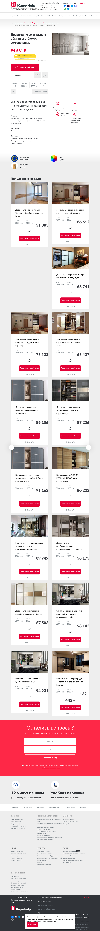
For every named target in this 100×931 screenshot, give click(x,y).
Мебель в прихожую (17, 856)
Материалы (63, 15)
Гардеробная (67, 824)
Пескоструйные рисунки (44, 854)
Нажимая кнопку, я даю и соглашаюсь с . (50, 767)
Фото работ (79, 15)
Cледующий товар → (40, 91)
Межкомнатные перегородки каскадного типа (49, 820)
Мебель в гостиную (17, 851)
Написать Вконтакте (47, 909)
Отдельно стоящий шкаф (71, 821)
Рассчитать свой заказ (26, 67)
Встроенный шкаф (68, 819)
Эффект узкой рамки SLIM (71, 851)
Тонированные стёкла (43, 851)
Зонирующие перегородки (45, 839)
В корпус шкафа (16, 824)
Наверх (85, 898)
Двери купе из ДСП (17, 887)
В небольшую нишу (17, 819)
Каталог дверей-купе (21, 23)
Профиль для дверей (17, 885)
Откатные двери (16, 889)
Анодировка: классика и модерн (73, 860)
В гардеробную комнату (18, 826)
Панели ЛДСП (41, 860)
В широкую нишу (16, 821)
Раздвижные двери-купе (18, 878)
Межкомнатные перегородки (29, 15)
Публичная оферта (82, 929)
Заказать (17, 75)
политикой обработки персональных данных (42, 921)
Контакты (94, 15)
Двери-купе (13, 15)
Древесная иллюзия (69, 858)
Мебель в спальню (16, 858)
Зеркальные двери (16, 881)
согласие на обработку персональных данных (50, 765)
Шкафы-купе (45, 15)
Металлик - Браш (68, 856)
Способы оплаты (70, 807)
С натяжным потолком (51, 23)
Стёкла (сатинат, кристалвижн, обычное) (49, 858)
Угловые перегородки (43, 829)
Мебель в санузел (16, 860)
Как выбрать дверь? (18, 873)
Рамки (71, 15)
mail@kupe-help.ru (46, 905)
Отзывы (87, 15)
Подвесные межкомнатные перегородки (49, 837)
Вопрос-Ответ (15, 876)
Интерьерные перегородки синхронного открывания (49, 824)
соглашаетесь (42, 919)
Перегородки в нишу (43, 835)
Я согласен (32, 925)
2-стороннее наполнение (44, 864)
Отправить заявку (50, 758)
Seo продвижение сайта (75, 917)
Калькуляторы (27, 807)
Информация (84, 921)
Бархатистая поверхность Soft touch (74, 854)
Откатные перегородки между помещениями (46, 832)
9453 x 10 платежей (25, 57)
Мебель (54, 15)
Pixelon (87, 915)
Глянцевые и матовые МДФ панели (47, 856)
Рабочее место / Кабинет (18, 854)
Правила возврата (54, 807)
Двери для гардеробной (18, 883)
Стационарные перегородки (45, 827)
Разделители (67, 862)
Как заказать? (41, 807)
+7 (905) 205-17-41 (44, 901)
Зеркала (39, 862)
